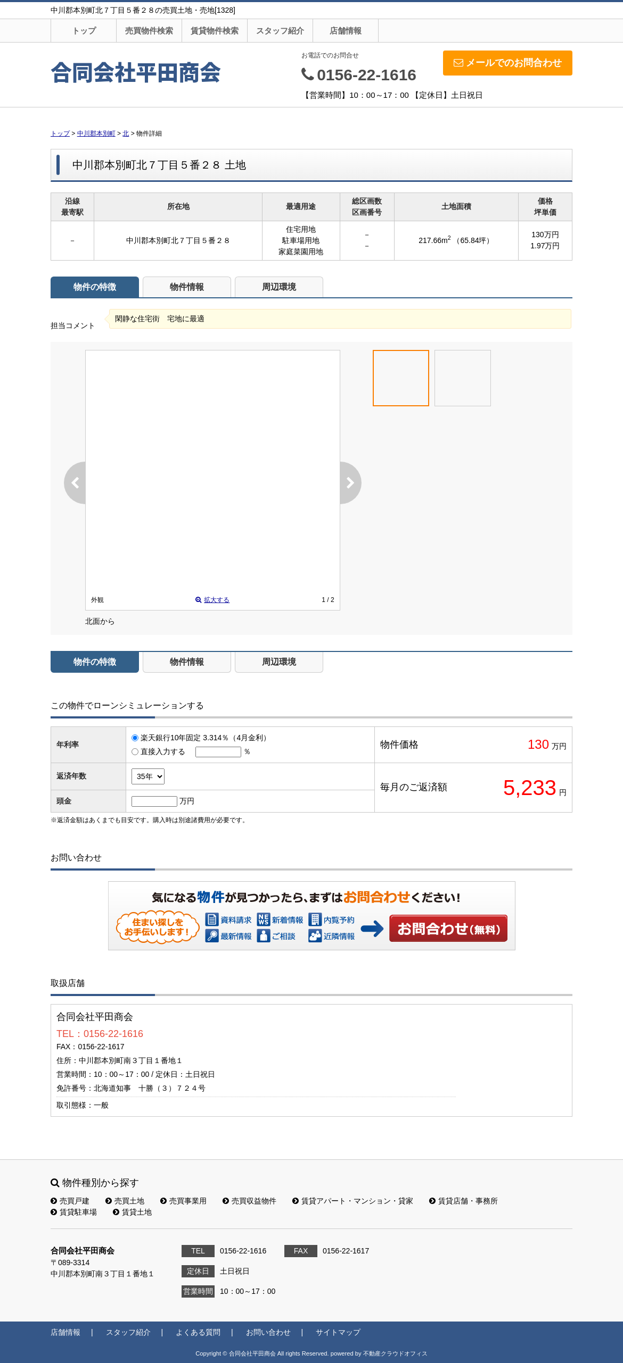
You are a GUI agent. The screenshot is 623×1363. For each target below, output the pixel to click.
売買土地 (124, 1201)
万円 (186, 801)
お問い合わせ (448, 928)
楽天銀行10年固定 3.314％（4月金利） (205, 737)
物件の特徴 (94, 286)
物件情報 (187, 286)
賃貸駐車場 (74, 1212)
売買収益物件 (249, 1201)
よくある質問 (198, 1332)
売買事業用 (183, 1201)
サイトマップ (338, 1332)
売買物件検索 (149, 30)
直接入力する (163, 751)
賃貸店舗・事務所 (463, 1201)
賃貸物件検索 (215, 30)
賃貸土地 (132, 1212)
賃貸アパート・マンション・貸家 (352, 1201)
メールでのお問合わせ (508, 62)
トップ (84, 30)
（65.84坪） (473, 240)
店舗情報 (346, 30)
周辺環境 (279, 286)
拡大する (212, 600)
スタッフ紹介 (280, 30)
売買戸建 (70, 1201)
